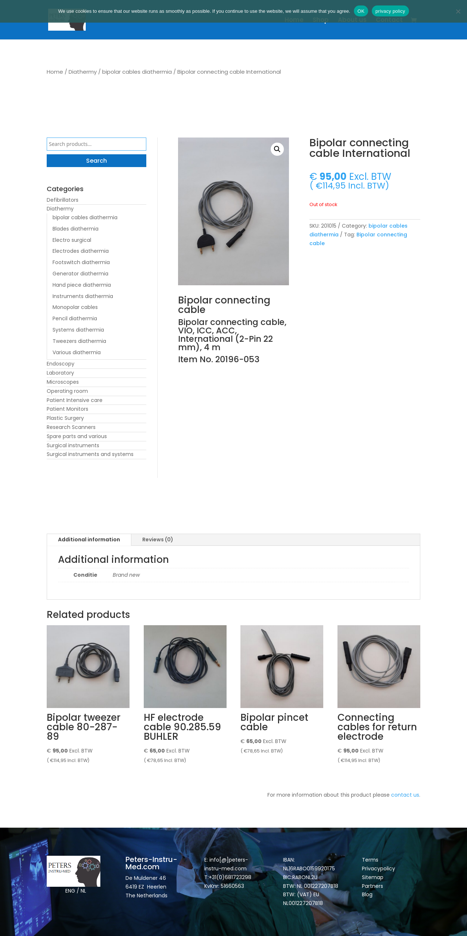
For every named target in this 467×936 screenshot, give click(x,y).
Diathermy (83, 72)
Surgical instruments (73, 445)
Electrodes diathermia (81, 251)
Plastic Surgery (65, 418)
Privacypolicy (378, 868)
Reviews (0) (157, 539)
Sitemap (373, 877)
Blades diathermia (76, 228)
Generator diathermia (80, 273)
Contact (389, 20)
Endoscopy (60, 363)
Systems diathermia (78, 329)
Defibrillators (62, 200)
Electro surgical (72, 240)
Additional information (89, 539)
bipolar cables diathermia (137, 72)
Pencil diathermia (75, 318)
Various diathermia (77, 352)
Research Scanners (71, 427)
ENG (70, 890)
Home (294, 20)
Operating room (67, 391)
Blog (367, 894)
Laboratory (60, 372)
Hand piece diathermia (82, 285)
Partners (372, 886)
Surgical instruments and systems (90, 454)
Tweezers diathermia (79, 341)
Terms (370, 859)
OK (361, 11)
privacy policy (390, 11)
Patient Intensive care (75, 400)
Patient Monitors (67, 409)
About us (352, 20)
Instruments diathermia (83, 296)
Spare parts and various (77, 436)
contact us (405, 794)
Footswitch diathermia (81, 262)
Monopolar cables (75, 307)
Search (96, 160)
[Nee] (458, 11)
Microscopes (63, 382)
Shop (321, 20)
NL (83, 890)
